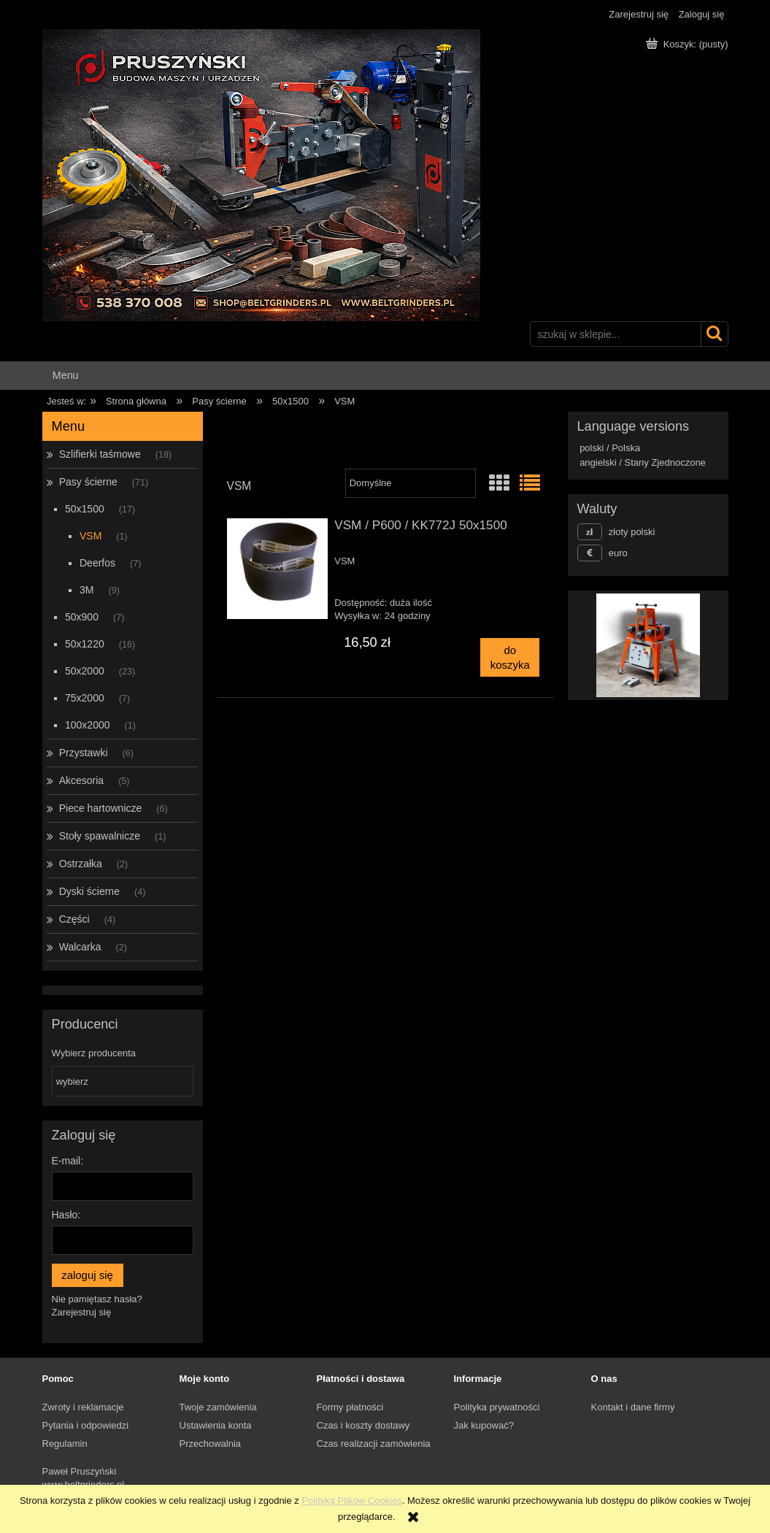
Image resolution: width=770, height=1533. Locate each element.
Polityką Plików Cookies (351, 1500)
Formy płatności (350, 1407)
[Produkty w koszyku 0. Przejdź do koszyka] (688, 44)
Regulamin (65, 1443)
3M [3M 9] (86, 590)
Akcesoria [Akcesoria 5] (81, 780)
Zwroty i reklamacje (83, 1407)
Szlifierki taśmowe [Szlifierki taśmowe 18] (100, 454)
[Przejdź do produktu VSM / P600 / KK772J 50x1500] (277, 569)
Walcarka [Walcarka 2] (80, 947)
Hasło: (66, 1215)
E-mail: (68, 1161)
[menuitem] (65, 375)
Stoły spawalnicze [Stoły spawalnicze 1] (99, 836)
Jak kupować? (484, 1425)
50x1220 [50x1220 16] (84, 644)
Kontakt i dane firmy (633, 1407)
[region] (648, 645)
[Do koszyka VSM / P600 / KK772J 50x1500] (509, 657)
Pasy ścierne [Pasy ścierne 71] (88, 482)
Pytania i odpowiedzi (85, 1425)
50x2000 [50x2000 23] (84, 671)
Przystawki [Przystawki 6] (83, 752)
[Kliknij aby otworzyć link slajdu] (622, 645)
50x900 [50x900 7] (82, 617)
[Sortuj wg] (410, 483)
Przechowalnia (211, 1443)
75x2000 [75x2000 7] (84, 698)
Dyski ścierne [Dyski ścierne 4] (89, 891)
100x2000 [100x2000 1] (87, 725)
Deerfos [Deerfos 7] (97, 563)
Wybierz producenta (94, 1053)
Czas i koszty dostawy (363, 1425)
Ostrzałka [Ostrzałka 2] (80, 863)
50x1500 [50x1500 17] (84, 509)
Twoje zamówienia (218, 1407)
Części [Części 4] (74, 919)
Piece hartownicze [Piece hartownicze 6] (100, 808)
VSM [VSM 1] (90, 536)
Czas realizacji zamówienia (374, 1443)
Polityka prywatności (497, 1407)
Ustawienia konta (216, 1425)
